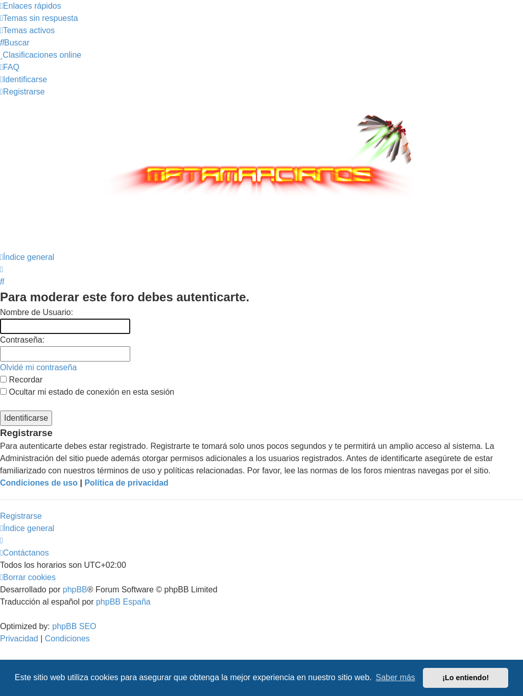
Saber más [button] (395, 677)
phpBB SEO (74, 626)
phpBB (75, 589)
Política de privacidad (126, 482)
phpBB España (123, 601)
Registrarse (21, 516)
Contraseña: (22, 339)
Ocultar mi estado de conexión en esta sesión (87, 392)
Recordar (21, 379)
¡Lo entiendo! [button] (465, 678)
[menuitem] (39, 18)
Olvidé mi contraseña (38, 367)
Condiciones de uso (39, 482)
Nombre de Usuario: (36, 312)
